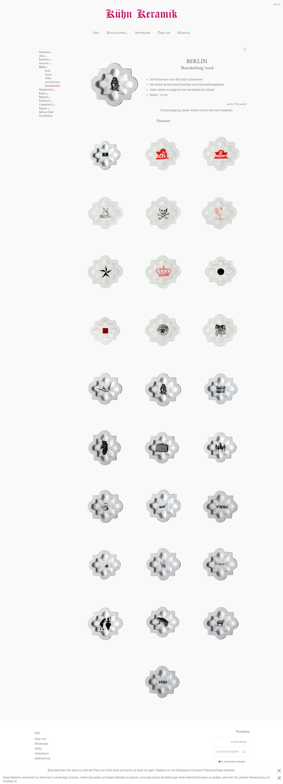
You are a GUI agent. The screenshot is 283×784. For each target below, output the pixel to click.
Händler (183, 32)
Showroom (142, 32)
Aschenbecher (52, 86)
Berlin (42, 67)
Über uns (164, 32)
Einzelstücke (46, 115)
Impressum (42, 753)
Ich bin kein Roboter (228, 751)
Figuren (43, 108)
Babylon (43, 97)
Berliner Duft (46, 112)
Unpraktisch (46, 104)
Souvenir (44, 63)
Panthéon (44, 59)
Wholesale (41, 743)
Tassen (48, 74)
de (275, 4)
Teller (48, 78)
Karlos (42, 93)
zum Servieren (52, 82)
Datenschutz (43, 758)
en (279, 4)
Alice (42, 56)
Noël (47, 71)
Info (96, 32)
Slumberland (46, 89)
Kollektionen (116, 32)
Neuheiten (45, 52)
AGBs (38, 748)
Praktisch (44, 100)
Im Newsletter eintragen (231, 761)
